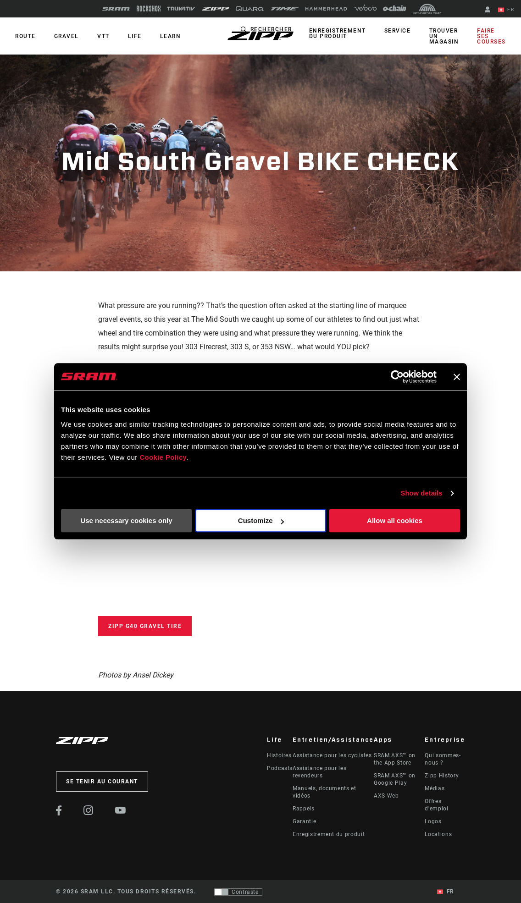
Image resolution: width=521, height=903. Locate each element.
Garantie (304, 821)
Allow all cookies (394, 521)
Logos (433, 821)
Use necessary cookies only (126, 521)
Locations (438, 834)
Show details (421, 493)
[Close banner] (457, 377)
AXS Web (386, 796)
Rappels (303, 808)
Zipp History (442, 775)
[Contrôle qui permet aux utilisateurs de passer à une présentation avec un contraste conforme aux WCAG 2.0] (238, 892)
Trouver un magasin (448, 36)
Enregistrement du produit (347, 33)
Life (125, 36)
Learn (157, 36)
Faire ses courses (493, 36)
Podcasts (280, 768)
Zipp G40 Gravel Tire (145, 626)
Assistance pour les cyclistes (332, 755)
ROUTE (24, 36)
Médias (434, 788)
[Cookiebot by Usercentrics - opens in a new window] (396, 377)
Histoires (279, 755)
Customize (261, 521)
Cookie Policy (163, 458)
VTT (96, 36)
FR (507, 10)
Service (405, 31)
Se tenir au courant (102, 781)
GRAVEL (62, 36)
